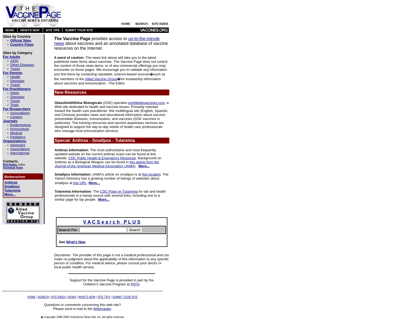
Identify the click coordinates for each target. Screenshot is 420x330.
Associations (20, 113)
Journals (10, 121)
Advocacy (17, 145)
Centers (16, 117)
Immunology (19, 129)
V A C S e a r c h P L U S (111, 222)
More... (10, 194)
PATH (135, 284)
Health (15, 77)
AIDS (14, 61)
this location (151, 174)
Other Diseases (22, 65)
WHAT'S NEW (86, 297)
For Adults (11, 57)
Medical (16, 133)
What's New (75, 242)
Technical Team (13, 167)
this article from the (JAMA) (107, 164)
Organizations (14, 141)
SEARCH (43, 297)
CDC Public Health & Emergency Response (102, 158)
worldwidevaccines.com (146, 103)
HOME (32, 297)
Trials (14, 105)
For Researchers (17, 109)
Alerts (14, 93)
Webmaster (102, 309)
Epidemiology (20, 125)
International (19, 153)
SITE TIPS (104, 297)
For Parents (12, 73)
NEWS (72, 297)
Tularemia (12, 190)
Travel (15, 69)
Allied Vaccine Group (101, 79)
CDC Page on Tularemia (119, 191)
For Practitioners (17, 89)
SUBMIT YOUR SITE (124, 297)
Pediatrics (17, 137)
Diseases (17, 81)
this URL (80, 183)
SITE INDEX (58, 297)
